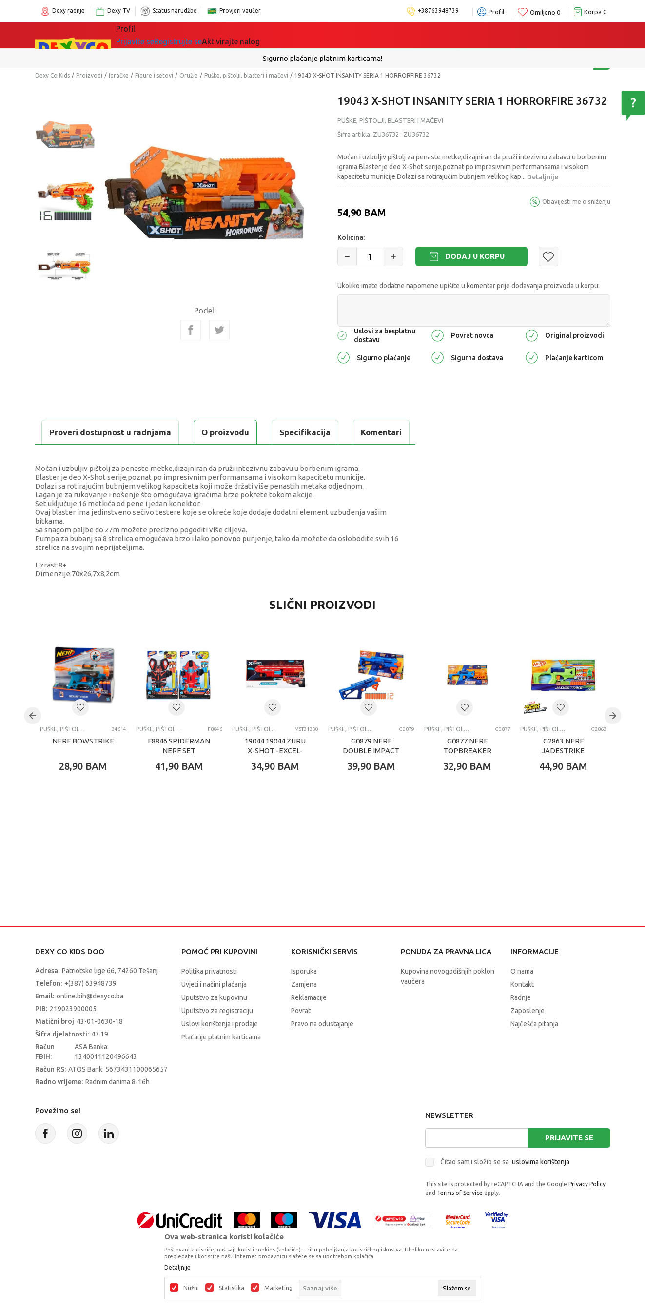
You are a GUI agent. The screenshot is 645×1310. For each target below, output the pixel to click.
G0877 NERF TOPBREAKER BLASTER (467, 775)
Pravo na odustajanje (322, 1048)
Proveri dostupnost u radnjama (111, 456)
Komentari (230, 432)
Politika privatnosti (209, 995)
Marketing (278, 1288)
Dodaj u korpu (475, 256)
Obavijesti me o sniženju (576, 201)
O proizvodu (74, 432)
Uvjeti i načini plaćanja (214, 1009)
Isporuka (304, 995)
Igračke (203, 35)
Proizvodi (89, 75)
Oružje (188, 75)
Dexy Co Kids (52, 75)
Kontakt (522, 1009)
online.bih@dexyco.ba (90, 1020)
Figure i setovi (154, 75)
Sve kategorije (149, 35)
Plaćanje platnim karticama (221, 1061)
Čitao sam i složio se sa (504, 1186)
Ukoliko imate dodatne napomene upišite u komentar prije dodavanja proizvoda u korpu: (468, 286)
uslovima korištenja (540, 1186)
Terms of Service (460, 1217)
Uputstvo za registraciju (217, 1035)
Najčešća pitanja (534, 1048)
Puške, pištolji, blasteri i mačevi (246, 75)
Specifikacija (153, 432)
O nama (521, 995)
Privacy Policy (587, 1208)
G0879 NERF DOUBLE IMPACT (371, 770)
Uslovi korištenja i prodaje (219, 1048)
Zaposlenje (527, 1035)
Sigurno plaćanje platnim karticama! (322, 58)
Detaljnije (542, 177)
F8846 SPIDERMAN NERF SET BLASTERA (179, 775)
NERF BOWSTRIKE (83, 765)
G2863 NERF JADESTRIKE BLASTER (563, 775)
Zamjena (304, 1009)
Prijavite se (569, 1162)
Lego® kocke (253, 35)
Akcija (300, 35)
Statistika (231, 1288)
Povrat (301, 1035)
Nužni (191, 1288)
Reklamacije (309, 1022)
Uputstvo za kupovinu (214, 1022)
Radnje (520, 1022)
